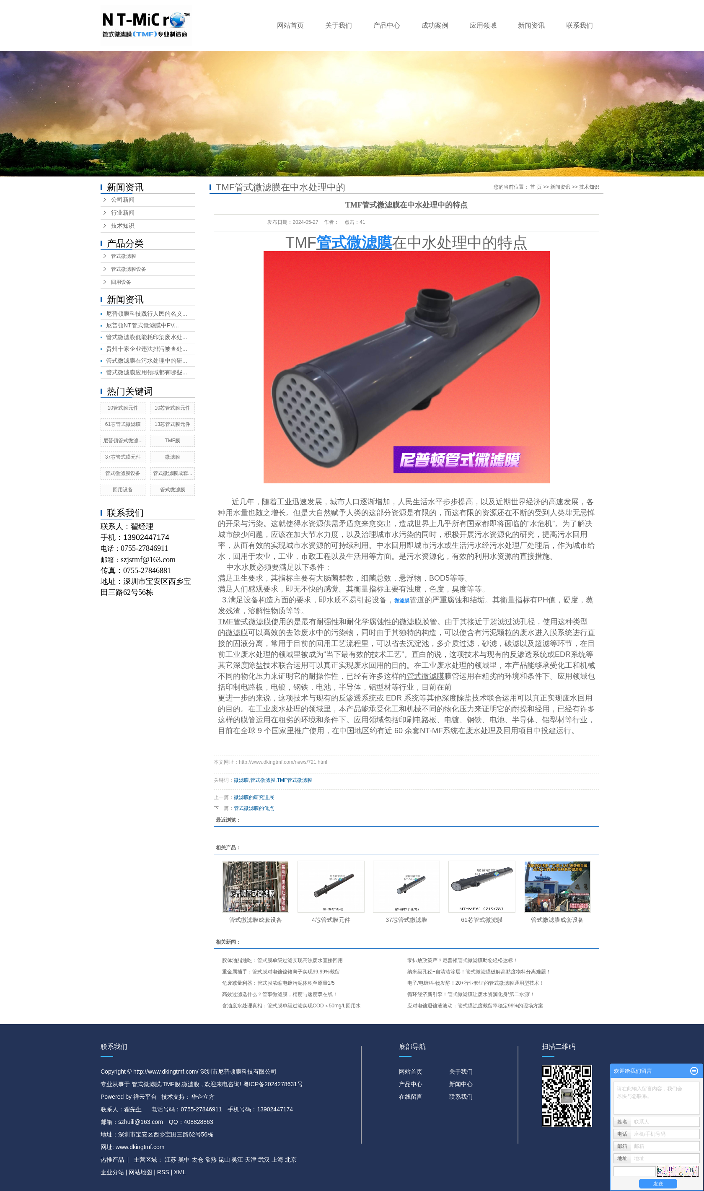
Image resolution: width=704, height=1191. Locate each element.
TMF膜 (172, 441)
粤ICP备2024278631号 (273, 1084)
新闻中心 (461, 1084)
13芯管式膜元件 (172, 424)
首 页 (535, 187)
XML (180, 1172)
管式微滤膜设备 (128, 269)
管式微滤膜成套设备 (255, 919)
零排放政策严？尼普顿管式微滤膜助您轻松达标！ (462, 960)
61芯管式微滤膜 (123, 424)
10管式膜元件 (123, 408)
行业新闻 (123, 213)
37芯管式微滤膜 (406, 919)
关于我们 (338, 25)
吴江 (237, 1159)
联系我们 (579, 25)
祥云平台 (145, 1096)
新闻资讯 (531, 25)
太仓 (197, 1159)
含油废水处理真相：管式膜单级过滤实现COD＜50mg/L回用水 (291, 1006)
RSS (163, 1172)
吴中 (184, 1159)
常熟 (211, 1159)
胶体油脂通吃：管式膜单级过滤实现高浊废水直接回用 (282, 960)
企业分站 (112, 1172)
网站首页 (290, 25)
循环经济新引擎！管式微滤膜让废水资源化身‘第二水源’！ (471, 994)
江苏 (170, 1159)
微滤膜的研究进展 (254, 797)
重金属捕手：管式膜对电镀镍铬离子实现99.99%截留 (281, 972)
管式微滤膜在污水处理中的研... (146, 360)
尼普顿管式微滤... (122, 441)
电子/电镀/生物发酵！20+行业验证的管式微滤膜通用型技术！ (475, 983)
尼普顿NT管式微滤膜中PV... (142, 325)
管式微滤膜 (123, 256)
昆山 (224, 1159)
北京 (291, 1159)
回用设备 (121, 282)
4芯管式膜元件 (331, 919)
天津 (250, 1159)
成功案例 (435, 25)
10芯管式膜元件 (172, 408)
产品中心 (386, 25)
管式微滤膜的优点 (254, 808)
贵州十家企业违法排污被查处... (146, 348)
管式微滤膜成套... (172, 473)
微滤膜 (172, 457)
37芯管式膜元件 (123, 457)
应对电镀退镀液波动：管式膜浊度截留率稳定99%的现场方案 (475, 1006)
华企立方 (203, 1096)
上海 (277, 1159)
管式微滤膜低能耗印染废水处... (146, 337)
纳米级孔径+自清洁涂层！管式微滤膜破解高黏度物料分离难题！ (479, 972)
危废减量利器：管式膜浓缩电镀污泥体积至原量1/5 (278, 983)
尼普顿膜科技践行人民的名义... (146, 313)
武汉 (264, 1159)
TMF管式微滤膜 (295, 780)
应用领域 (483, 25)
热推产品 (112, 1159)
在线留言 (410, 1096)
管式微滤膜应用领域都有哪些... (146, 372)
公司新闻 (123, 200)
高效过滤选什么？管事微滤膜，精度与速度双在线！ (280, 994)
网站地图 (141, 1172)
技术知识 (123, 226)
